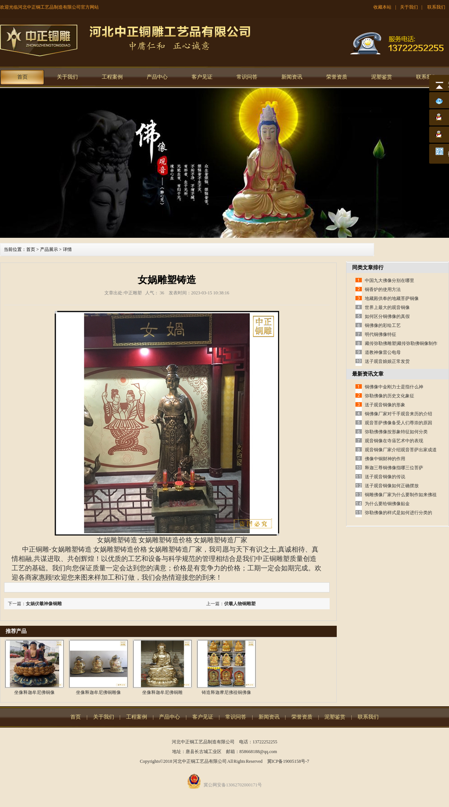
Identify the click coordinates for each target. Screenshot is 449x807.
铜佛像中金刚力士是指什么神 (394, 386)
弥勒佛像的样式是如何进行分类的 (398, 512)
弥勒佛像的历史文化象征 (389, 395)
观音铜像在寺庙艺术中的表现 (394, 440)
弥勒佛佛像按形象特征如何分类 (396, 431)
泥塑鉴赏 (381, 77)
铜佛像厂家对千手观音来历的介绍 (398, 413)
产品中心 (157, 77)
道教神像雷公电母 (383, 352)
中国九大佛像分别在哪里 (389, 280)
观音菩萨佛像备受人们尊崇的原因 (398, 422)
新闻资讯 (291, 77)
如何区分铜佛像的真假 (387, 316)
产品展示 (49, 249)
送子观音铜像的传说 (385, 476)
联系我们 (436, 7)
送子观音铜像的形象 (385, 404)
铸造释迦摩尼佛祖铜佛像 (226, 692)
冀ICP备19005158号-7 (288, 761)
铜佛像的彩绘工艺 (383, 325)
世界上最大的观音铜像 (387, 307)
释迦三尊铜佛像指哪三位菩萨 (394, 467)
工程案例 (112, 77)
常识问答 (246, 77)
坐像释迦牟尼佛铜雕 (162, 692)
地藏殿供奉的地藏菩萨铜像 (392, 298)
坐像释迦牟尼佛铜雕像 (98, 692)
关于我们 (409, 7)
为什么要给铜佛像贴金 (387, 503)
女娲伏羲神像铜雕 (44, 603)
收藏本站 (382, 7)
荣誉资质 (336, 77)
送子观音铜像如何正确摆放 (392, 485)
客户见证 (202, 77)
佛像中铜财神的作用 (385, 458)
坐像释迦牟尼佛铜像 (34, 692)
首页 (22, 77)
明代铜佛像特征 (380, 334)
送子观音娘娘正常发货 (387, 361)
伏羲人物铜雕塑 (240, 603)
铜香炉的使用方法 (383, 289)
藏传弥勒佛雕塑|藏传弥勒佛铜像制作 (401, 343)
